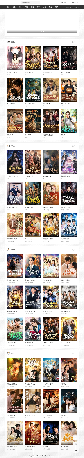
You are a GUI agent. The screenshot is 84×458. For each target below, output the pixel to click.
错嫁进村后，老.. (66, 280)
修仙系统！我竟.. (12, 311)
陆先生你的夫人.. (30, 384)
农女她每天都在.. (48, 239)
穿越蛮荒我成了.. (30, 207)
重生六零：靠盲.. (66, 103)
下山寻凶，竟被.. (48, 343)
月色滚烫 (63, 415)
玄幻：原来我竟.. (48, 311)
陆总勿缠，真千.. (12, 415)
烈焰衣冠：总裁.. (30, 415)
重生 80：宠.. (47, 103)
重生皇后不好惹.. (48, 72)
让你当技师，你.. (30, 311)
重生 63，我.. (65, 135)
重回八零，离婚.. (12, 239)
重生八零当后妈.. (48, 207)
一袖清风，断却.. (48, 384)
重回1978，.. (29, 239)
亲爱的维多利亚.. (12, 384)
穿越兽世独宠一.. (12, 176)
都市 (38, 7)
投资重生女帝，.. (12, 280)
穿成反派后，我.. (12, 207)
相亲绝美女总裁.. (30, 280)
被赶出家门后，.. (12, 343)
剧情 (56, 7)
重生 (14, 7)
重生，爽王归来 (30, 72)
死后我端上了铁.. (66, 207)
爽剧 (26, 7)
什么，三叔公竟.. (66, 343)
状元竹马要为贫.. (48, 415)
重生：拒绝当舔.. (66, 72)
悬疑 (50, 7)
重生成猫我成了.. (12, 103)
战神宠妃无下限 (48, 176)
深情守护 (63, 384)
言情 (32, 7)
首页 (8, 7)
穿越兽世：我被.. (30, 176)
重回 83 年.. (28, 135)
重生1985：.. (11, 135)
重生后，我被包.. (12, 72)
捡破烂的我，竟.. (66, 311)
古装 (44, 7)
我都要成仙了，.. (66, 239)
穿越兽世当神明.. (66, 176)
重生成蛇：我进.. (30, 103)
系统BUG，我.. (47, 280)
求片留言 (62, 2)
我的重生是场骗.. (48, 135)
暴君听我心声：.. (30, 343)
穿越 (20, 7)
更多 (74, 42)
